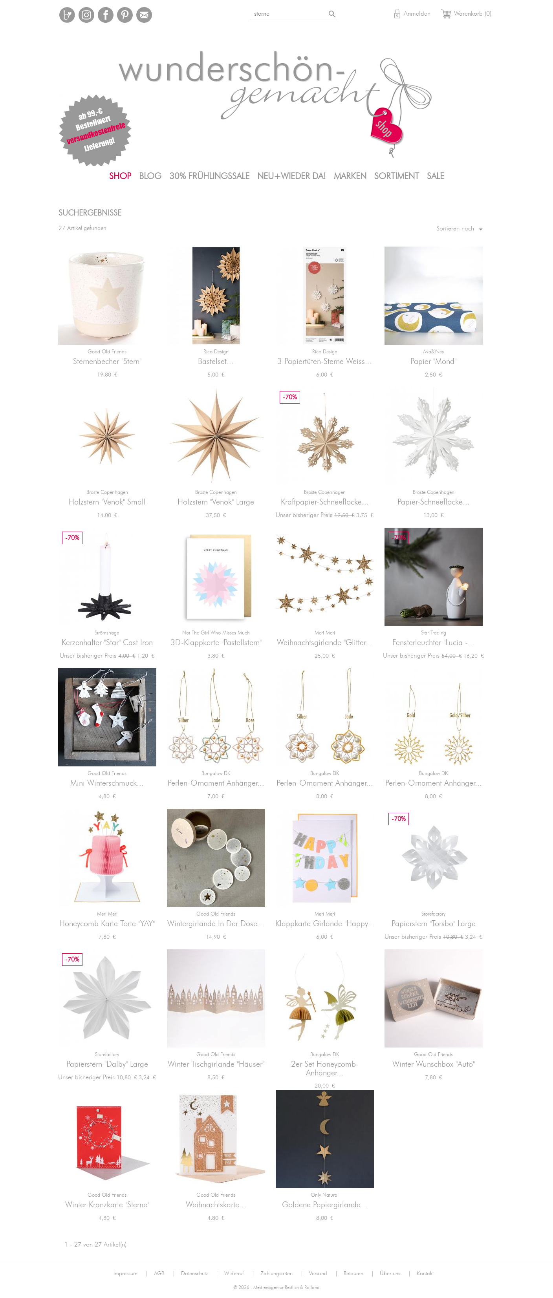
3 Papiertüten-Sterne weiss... (324, 362)
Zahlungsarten (281, 1274)
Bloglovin (67, 15)
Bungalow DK (215, 773)
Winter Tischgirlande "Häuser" (216, 1064)
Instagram (86, 15)
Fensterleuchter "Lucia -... (433, 643)
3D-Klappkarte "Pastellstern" (216, 643)
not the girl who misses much (216, 633)
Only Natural (325, 1195)
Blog (150, 176)
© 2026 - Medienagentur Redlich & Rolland (276, 1287)
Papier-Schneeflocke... (433, 502)
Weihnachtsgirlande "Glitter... (324, 643)
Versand (323, 1274)
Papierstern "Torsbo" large (434, 924)
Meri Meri (325, 633)
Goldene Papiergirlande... (325, 1205)
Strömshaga (107, 633)
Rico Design (216, 352)
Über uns (395, 1274)
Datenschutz (199, 1274)
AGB (164, 1274)
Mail (144, 15)
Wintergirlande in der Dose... (215, 924)
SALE (435, 176)
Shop (120, 176)
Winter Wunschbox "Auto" (433, 1064)
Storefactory (433, 914)
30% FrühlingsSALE (209, 176)
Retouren (359, 1274)
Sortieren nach (460, 229)
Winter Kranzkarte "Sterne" (107, 1205)
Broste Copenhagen (107, 492)
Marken (350, 176)
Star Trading (433, 633)
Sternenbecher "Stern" (107, 362)
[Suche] (294, 12)
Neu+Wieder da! (291, 176)
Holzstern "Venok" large (216, 502)
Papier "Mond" (433, 362)
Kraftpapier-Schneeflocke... (325, 502)
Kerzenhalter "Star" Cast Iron (107, 643)
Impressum (131, 1274)
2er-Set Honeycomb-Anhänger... (325, 1068)
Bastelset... (216, 362)
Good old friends (107, 352)
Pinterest (125, 15)
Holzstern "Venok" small (107, 502)
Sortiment (396, 176)
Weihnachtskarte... (216, 1205)
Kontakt (425, 1273)
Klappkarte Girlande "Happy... (324, 924)
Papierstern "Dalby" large (107, 1064)
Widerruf (239, 1274)
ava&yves (433, 352)
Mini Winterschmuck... (107, 783)
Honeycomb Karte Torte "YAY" (107, 924)
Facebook (106, 15)
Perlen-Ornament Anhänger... (216, 783)
